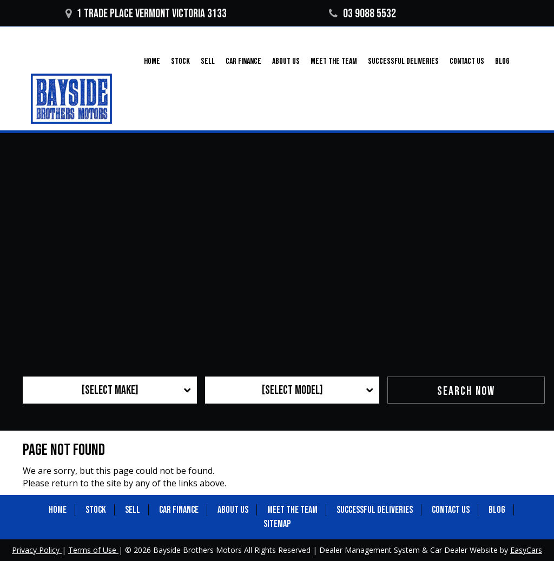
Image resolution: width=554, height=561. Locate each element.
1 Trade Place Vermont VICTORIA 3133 (146, 13)
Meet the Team (334, 61)
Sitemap (277, 524)
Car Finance (243, 61)
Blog (502, 61)
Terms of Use (93, 550)
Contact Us (467, 61)
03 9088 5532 (362, 13)
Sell (208, 61)
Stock (180, 61)
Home (152, 61)
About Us (286, 61)
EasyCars (526, 550)
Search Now (466, 391)
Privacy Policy (37, 550)
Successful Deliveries (403, 61)
